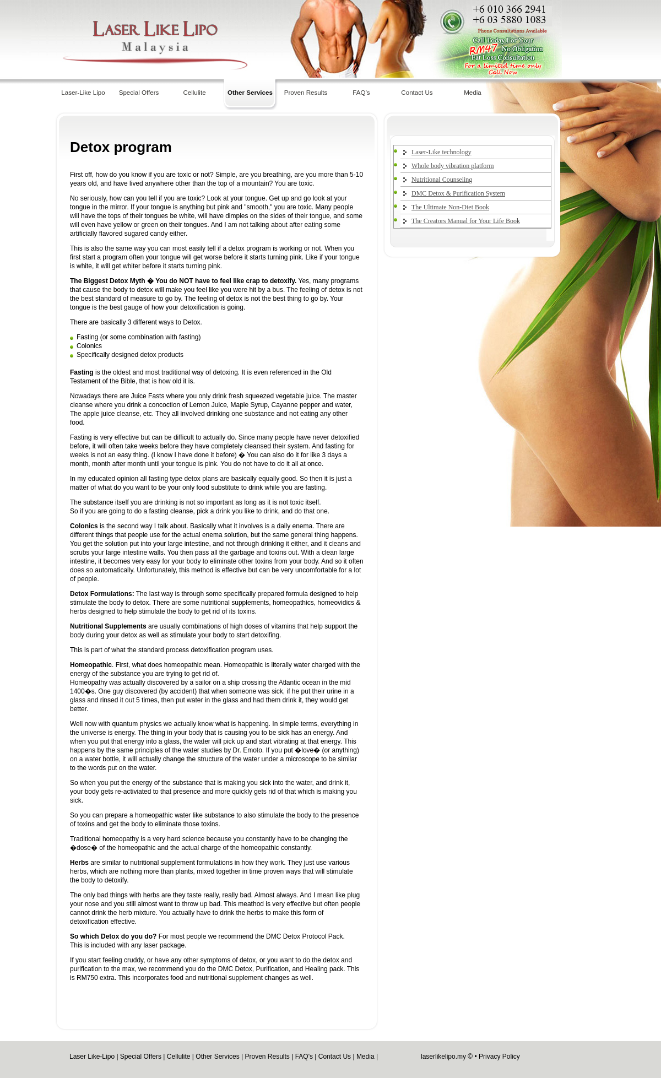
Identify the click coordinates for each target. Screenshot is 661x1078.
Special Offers (139, 92)
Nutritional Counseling (441, 179)
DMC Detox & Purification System (458, 193)
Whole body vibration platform (452, 166)
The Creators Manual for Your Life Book (465, 221)
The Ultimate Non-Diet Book (450, 207)
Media (472, 92)
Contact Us (416, 92)
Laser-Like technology (441, 152)
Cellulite (194, 92)
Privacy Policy (499, 1056)
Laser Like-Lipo (92, 1056)
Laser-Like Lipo (83, 92)
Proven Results (306, 92)
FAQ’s (361, 92)
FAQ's (304, 1056)
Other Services (250, 92)
